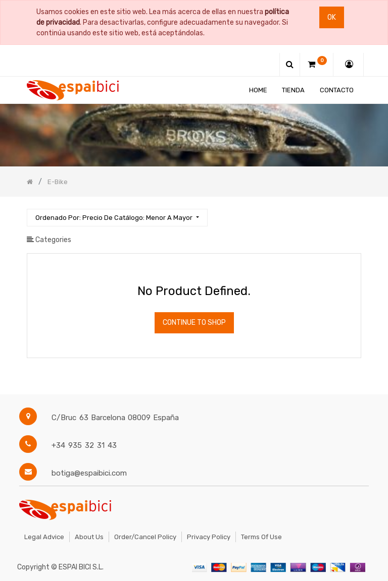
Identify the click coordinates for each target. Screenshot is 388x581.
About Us (89, 537)
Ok (331, 17)
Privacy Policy (208, 537)
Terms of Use (261, 537)
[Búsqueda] (353, 213)
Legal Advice (44, 537)
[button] (117, 217)
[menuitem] (258, 90)
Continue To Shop (194, 322)
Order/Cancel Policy (145, 537)
